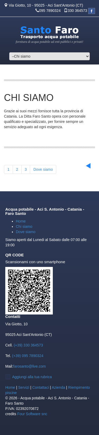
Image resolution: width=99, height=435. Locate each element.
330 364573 (77, 10)
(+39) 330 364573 (28, 345)
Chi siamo (24, 226)
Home (21, 221)
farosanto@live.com (29, 366)
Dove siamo (43, 169)
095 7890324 (50, 10)
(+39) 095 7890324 (27, 356)
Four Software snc (32, 414)
